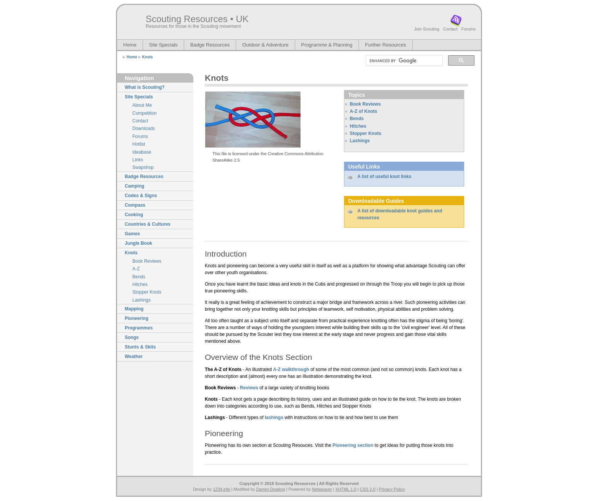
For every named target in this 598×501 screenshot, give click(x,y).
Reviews (249, 387)
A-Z (136, 268)
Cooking (134, 214)
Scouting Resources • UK (197, 19)
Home (130, 45)
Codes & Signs (141, 195)
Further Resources (385, 45)
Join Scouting (426, 29)
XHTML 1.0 (345, 489)
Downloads (143, 128)
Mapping (134, 309)
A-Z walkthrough (291, 369)
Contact (450, 29)
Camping (134, 186)
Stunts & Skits (140, 347)
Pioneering (136, 318)
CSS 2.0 (367, 489)
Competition (144, 113)
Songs (132, 337)
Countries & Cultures (147, 224)
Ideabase (141, 152)
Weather (134, 356)
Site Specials (163, 45)
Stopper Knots (146, 292)
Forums (468, 29)
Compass (135, 205)
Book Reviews (146, 261)
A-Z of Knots (363, 111)
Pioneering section (353, 445)
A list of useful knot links (384, 176)
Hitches (140, 284)
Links (137, 159)
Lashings (141, 300)
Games (132, 233)
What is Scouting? (145, 87)
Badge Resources (210, 45)
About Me (142, 105)
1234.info (221, 489)
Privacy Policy (392, 489)
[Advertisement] (249, 187)
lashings (274, 417)
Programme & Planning (326, 45)
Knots (147, 57)
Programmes (139, 328)
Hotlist (138, 144)
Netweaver (322, 489)
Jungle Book (138, 243)
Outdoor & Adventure (265, 45)
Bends (138, 276)
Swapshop (143, 167)
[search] (403, 60)
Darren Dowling (270, 489)
